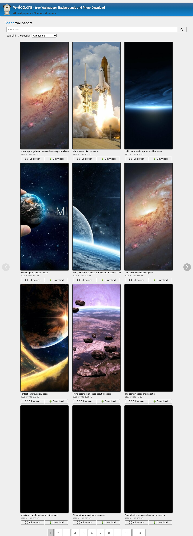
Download (56, 158)
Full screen (32, 158)
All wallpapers (22, 13)
